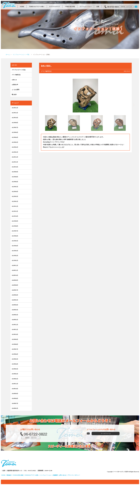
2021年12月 (15, 206)
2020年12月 (15, 265)
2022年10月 (15, 167)
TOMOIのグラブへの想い (32, 475)
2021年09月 (15, 221)
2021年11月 (15, 211)
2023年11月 (15, 112)
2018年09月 (15, 393)
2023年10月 (15, 117)
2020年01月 (15, 319)
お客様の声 (15, 84)
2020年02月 (15, 314)
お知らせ (14, 79)
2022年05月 (15, 186)
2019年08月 (15, 344)
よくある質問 (15, 89)
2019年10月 (15, 334)
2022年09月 (15, 171)
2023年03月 (15, 142)
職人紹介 (14, 94)
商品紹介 (9, 475)
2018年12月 (15, 383)
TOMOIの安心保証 (18, 475)
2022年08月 (15, 176)
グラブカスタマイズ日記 (19, 70)
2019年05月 (15, 359)
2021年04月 (15, 245)
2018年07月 (15, 403)
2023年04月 (15, 137)
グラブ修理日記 (16, 74)
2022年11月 (15, 162)
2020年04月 (15, 305)
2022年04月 (15, 191)
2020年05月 (15, 300)
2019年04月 (15, 364)
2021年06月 (15, 236)
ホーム (8, 54)
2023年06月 (15, 132)
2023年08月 (15, 122)
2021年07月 (15, 231)
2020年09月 (15, 280)
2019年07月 (15, 349)
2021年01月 (15, 260)
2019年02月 (15, 374)
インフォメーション (45, 475)
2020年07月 (15, 290)
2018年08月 (15, 398)
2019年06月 (15, 354)
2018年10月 (15, 388)
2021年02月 (15, 255)
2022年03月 (15, 196)
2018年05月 (15, 408)
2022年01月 (15, 201)
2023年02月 (15, 147)
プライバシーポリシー (74, 475)
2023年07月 (15, 127)
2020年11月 (15, 270)
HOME (3, 475)
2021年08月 (15, 226)
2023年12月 (15, 107)
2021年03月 (15, 250)
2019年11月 (15, 329)
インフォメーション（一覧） (21, 54)
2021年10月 (15, 216)
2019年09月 (15, 339)
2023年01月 (15, 152)
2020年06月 (15, 295)
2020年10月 (15, 275)
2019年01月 (15, 378)
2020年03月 (15, 309)
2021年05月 (15, 241)
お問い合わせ (62, 475)
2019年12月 (15, 324)
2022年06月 (15, 181)
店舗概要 (55, 475)
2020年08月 (15, 285)
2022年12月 (15, 157)
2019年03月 (15, 369)
